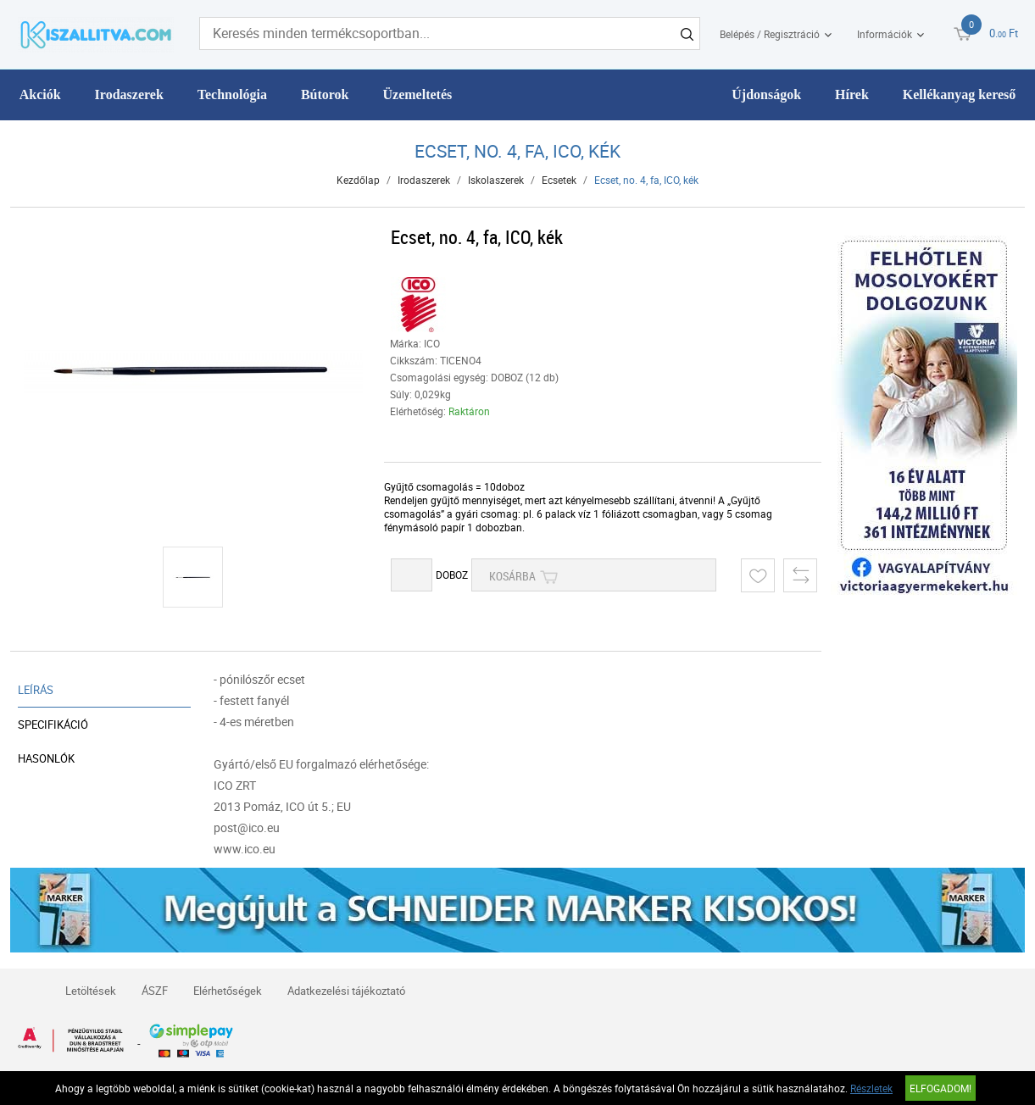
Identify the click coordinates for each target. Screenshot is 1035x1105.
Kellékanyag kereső (959, 94)
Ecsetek (559, 179)
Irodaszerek (129, 94)
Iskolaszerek (496, 179)
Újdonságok (766, 94)
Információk (884, 34)
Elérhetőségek (227, 990)
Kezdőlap (358, 179)
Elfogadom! (940, 1088)
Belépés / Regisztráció (770, 34)
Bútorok (325, 94)
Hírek (852, 94)
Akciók (40, 94)
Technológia (232, 94)
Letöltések (90, 990)
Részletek (871, 1088)
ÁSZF (155, 990)
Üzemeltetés (418, 94)
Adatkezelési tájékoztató (346, 990)
